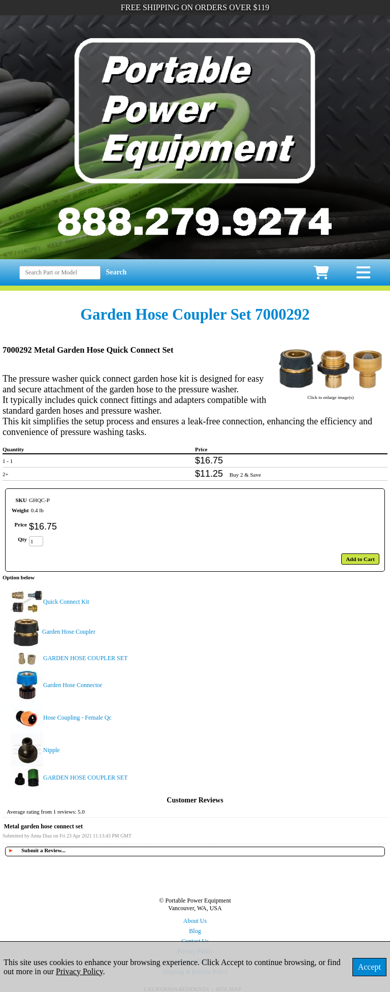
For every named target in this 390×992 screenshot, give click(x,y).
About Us (195, 920)
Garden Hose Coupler (68, 631)
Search (116, 272)
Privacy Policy (79, 971)
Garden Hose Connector (72, 685)
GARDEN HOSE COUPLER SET (85, 658)
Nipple (51, 750)
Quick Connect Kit (66, 601)
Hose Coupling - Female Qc (77, 717)
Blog (195, 931)
